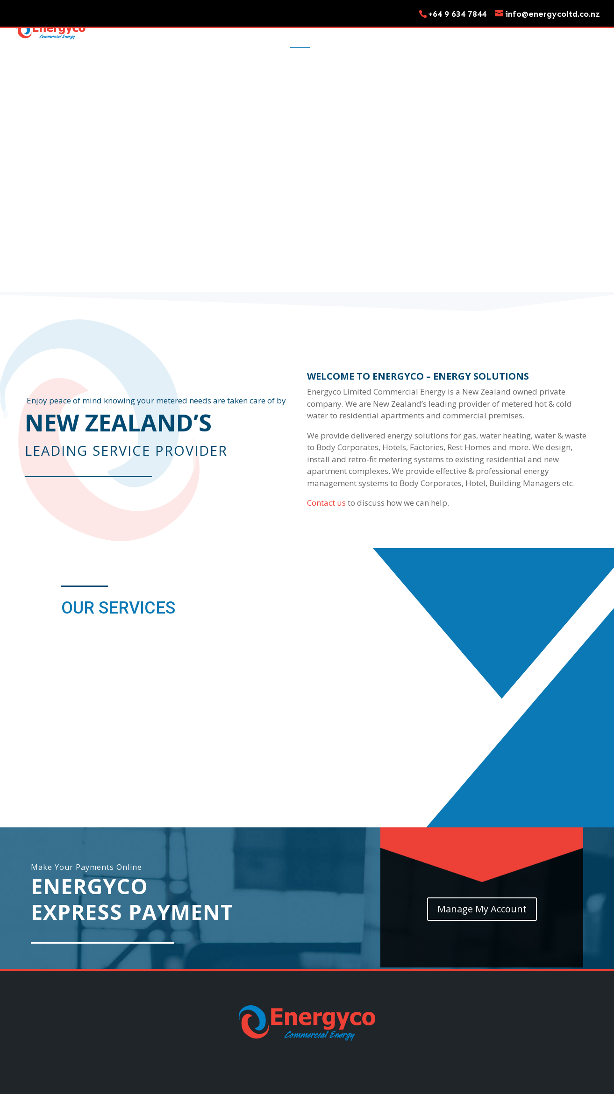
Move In (378, 33)
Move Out (421, 33)
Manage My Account (482, 848)
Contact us (326, 442)
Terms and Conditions (358, 1037)
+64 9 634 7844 (457, 14)
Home (300, 33)
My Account (528, 33)
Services (336, 33)
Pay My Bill (581, 33)
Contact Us (472, 33)
